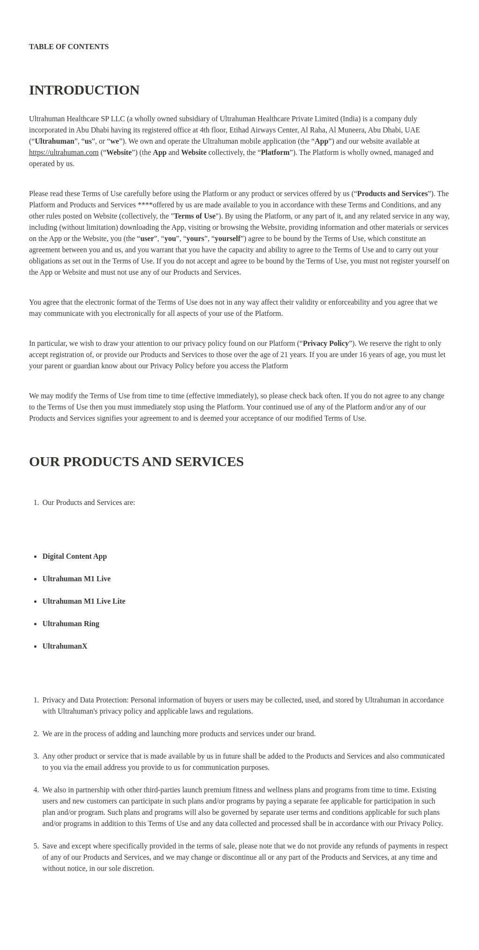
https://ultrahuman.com (64, 152)
